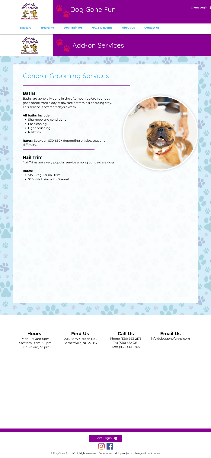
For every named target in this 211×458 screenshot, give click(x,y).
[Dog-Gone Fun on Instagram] (101, 446)
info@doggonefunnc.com (170, 338)
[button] (25, 28)
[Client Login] (105, 438)
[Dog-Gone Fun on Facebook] (110, 446)
